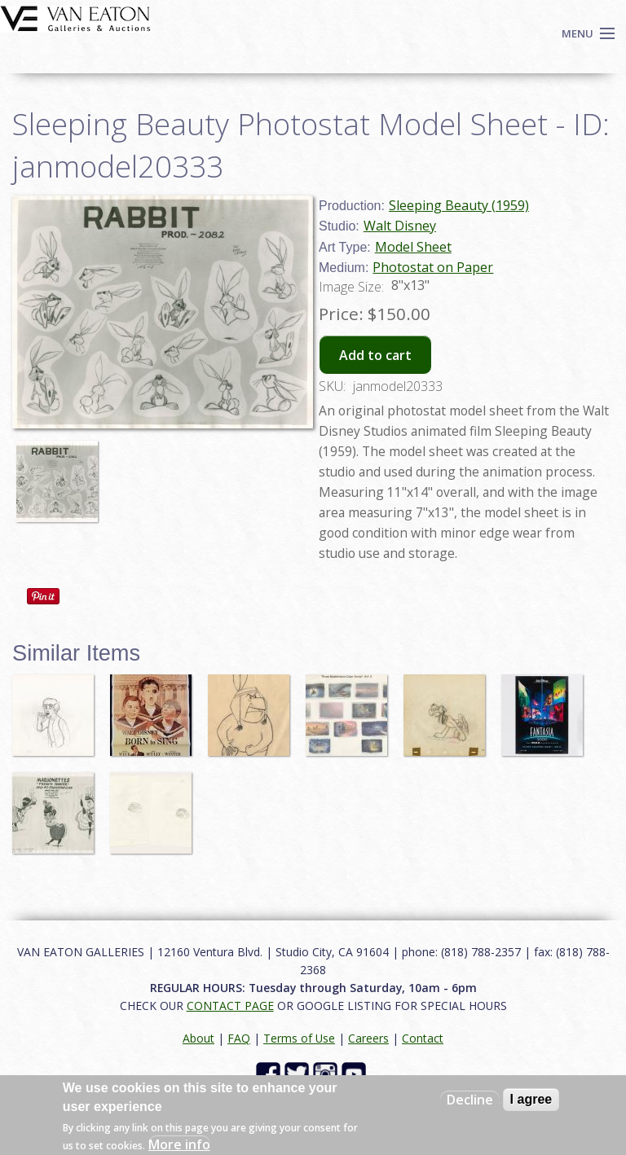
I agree (531, 1099)
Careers (368, 1038)
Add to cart (375, 355)
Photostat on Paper (433, 267)
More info (179, 1144)
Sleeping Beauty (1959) (459, 205)
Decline (470, 1100)
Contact (422, 1038)
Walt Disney (400, 226)
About (198, 1038)
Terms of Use (299, 1038)
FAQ (238, 1038)
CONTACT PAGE (230, 1005)
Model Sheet (413, 247)
